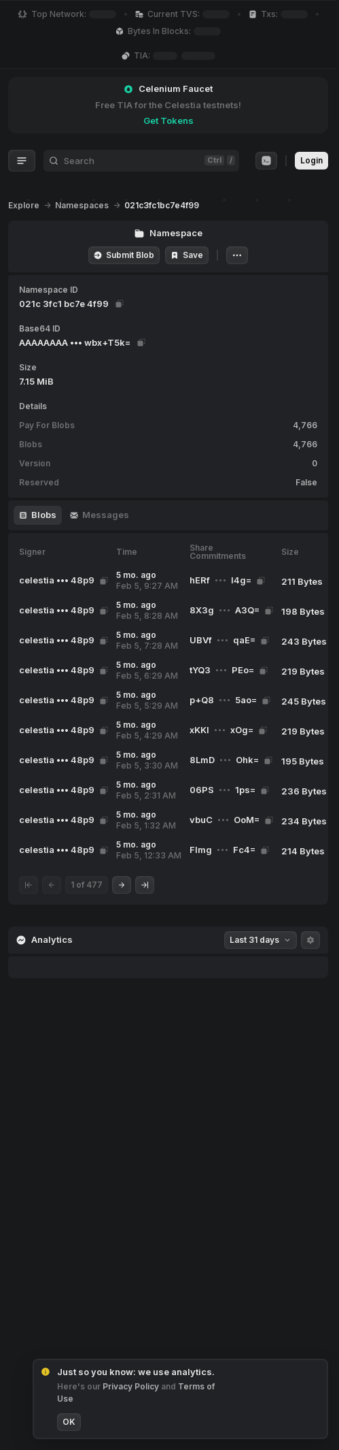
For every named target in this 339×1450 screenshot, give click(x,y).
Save (187, 255)
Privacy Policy (132, 1386)
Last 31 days (260, 940)
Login (311, 160)
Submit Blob (124, 255)
